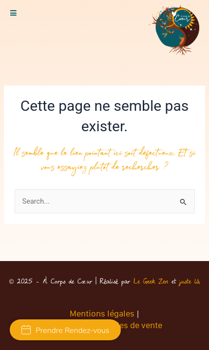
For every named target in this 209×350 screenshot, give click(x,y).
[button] (13, 13)
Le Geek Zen (150, 281)
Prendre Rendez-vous (65, 330)
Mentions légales (102, 313)
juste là (189, 281)
